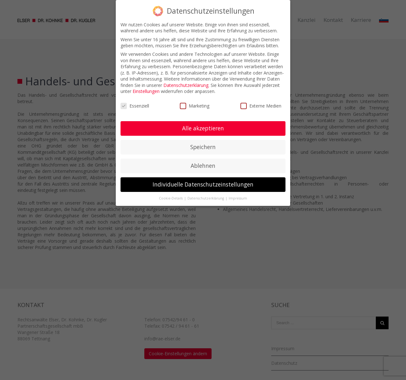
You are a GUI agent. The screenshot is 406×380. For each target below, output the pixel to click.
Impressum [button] (238, 198)
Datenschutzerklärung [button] (206, 198)
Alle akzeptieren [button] (203, 128)
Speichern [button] (203, 147)
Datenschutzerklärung (185, 85)
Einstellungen (146, 91)
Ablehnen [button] (203, 165)
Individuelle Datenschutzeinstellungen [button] (203, 184)
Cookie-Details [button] (171, 198)
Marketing (194, 106)
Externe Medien (260, 106)
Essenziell (135, 106)
